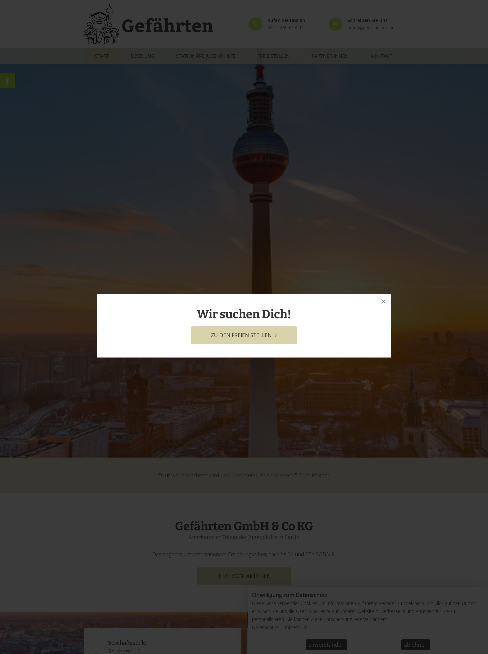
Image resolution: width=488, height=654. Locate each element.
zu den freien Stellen (244, 335)
